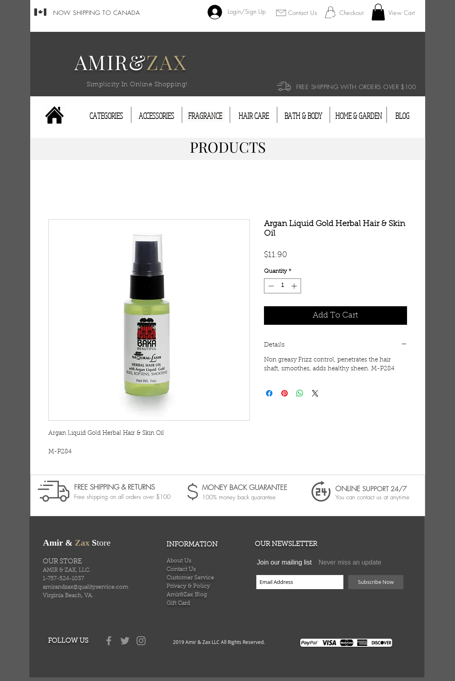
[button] (378, 12)
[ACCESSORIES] (156, 116)
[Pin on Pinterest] (284, 393)
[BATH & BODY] (303, 116)
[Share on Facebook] (269, 393)
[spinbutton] (282, 286)
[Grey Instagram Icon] (141, 641)
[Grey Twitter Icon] (125, 641)
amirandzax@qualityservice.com (85, 587)
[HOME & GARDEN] (358, 116)
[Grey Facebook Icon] (109, 641)
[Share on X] (315, 393)
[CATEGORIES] (106, 116)
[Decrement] (270, 286)
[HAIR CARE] (253, 116)
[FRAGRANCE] (205, 116)
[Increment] (295, 286)
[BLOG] (403, 116)
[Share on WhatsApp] (300, 393)
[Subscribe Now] (375, 582)
